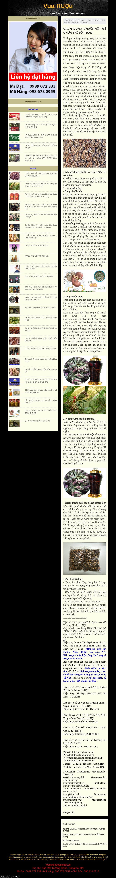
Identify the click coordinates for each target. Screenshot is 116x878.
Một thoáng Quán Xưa (71, 840)
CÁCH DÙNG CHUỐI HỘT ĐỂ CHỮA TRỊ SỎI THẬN (84, 21)
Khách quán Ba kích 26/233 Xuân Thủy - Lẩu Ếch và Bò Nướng (83, 836)
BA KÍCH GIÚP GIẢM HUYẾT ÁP (37, 421)
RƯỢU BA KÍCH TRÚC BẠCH (36, 246)
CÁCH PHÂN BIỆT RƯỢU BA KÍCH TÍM (40, 349)
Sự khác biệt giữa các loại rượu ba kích (40, 308)
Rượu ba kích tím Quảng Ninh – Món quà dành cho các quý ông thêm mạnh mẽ (41, 206)
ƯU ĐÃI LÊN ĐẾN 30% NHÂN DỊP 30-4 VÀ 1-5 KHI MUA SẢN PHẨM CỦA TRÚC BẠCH (41, 158)
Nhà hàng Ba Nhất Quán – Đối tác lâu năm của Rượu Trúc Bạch (84, 845)
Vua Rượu (58, 5)
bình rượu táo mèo (89, 671)
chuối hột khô (88, 681)
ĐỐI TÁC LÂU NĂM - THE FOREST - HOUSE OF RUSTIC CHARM (84, 830)
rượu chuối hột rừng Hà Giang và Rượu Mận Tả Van (84, 674)
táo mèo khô (95, 677)
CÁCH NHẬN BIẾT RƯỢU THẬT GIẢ (39, 277)
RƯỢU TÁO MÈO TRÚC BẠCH (37, 256)
